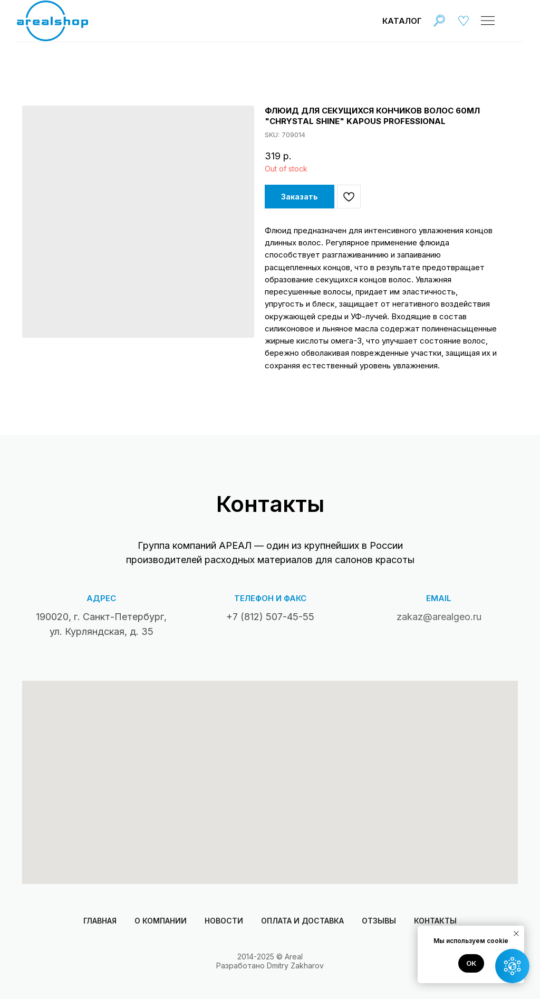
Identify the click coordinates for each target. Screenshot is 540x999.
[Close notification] (516, 933)
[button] (512, 966)
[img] (439, 20)
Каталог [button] (402, 21)
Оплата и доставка (302, 920)
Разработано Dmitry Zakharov (270, 965)
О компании (160, 920)
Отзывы (379, 920)
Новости (224, 920)
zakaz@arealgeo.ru (439, 616)
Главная (100, 920)
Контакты (435, 920)
